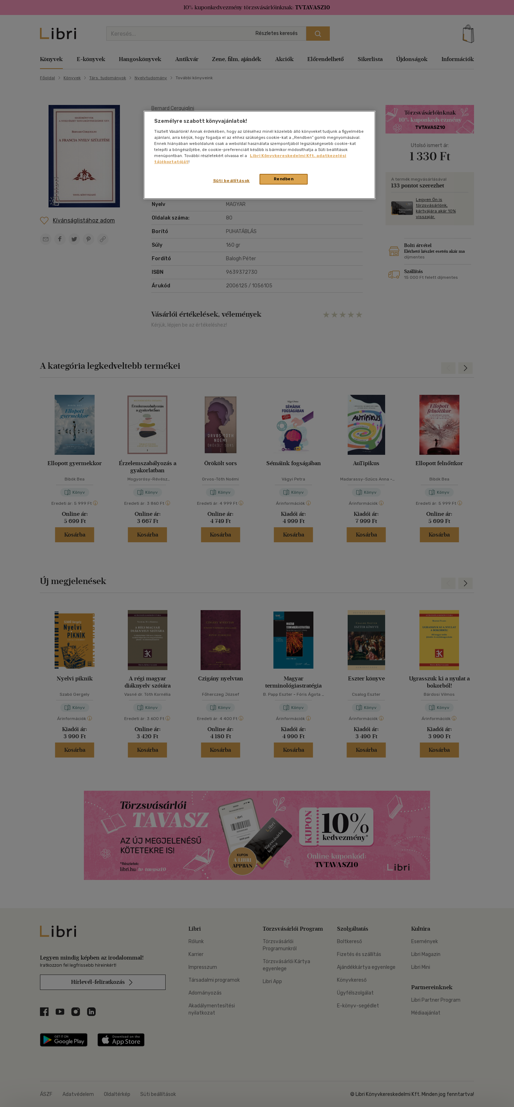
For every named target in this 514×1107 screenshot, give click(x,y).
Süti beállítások (231, 180)
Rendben (284, 178)
